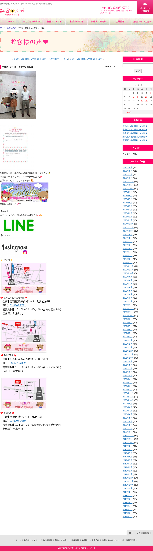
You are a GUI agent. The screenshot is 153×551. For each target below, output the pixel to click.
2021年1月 (127, 389)
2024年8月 (127, 238)
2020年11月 (128, 396)
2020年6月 (127, 414)
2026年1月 (127, 178)
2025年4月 (127, 210)
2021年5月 (127, 375)
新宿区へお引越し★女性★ (135, 140)
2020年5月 (127, 418)
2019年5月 (127, 460)
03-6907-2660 (18, 420)
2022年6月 (127, 329)
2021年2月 (127, 386)
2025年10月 (128, 188)
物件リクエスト (55, 21)
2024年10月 (128, 231)
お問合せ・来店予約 (142, 21)
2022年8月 (127, 322)
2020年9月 (127, 404)
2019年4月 (127, 464)
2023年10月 (128, 273)
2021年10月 (128, 358)
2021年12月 (128, 351)
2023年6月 (127, 287)
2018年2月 (127, 513)
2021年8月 (127, 365)
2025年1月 (127, 220)
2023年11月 (128, 270)
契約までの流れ (98, 21)
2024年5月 (127, 248)
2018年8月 (127, 492)
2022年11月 (128, 312)
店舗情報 (120, 21)
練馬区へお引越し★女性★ (135, 126)
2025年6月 (127, 202)
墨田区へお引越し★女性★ (135, 133)
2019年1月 (127, 474)
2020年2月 (127, 428)
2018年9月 (127, 488)
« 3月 (129, 112)
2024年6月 (127, 245)
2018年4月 (127, 506)
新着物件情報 (76, 21)
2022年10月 (128, 315)
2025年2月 (127, 217)
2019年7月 (127, 453)
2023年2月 (127, 301)
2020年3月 (127, 425)
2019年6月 (127, 457)
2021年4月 (127, 379)
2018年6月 (127, 499)
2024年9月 (127, 234)
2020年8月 (127, 407)
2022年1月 (127, 347)
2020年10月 (128, 400)
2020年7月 (127, 411)
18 (146, 100)
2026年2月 (127, 174)
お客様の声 (11, 28)
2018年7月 (127, 495)
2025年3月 (127, 213)
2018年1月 (127, 516)
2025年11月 (128, 185)
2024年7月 (127, 241)
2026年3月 (127, 171)
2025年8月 (127, 195)
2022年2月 (127, 344)
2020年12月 (128, 393)
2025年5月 (127, 206)
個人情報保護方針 (130, 540)
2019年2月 (127, 471)
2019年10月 (128, 442)
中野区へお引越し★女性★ (135, 129)
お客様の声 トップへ (58, 59)
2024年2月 (127, 259)
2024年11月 (128, 227)
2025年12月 (128, 181)
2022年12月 (128, 308)
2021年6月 (127, 372)
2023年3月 (127, 298)
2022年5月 (127, 333)
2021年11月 (128, 354)
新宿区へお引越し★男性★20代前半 (30, 59)
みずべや (12, 12)
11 (146, 97)
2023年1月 (127, 305)
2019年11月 (128, 439)
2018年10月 (128, 485)
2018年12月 (128, 478)
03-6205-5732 (18, 305)
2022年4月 (127, 336)
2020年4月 (127, 421)
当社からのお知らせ (33, 21)
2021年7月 (127, 368)
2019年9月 (127, 446)
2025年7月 (127, 199)
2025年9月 (127, 192)
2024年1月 (127, 262)
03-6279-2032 (18, 363)
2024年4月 (127, 252)
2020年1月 (127, 432)
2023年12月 (128, 266)
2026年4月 (127, 167)
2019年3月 (127, 467)
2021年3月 (127, 382)
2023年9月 (127, 277)
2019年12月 (128, 435)
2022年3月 (127, 340)
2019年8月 (127, 449)
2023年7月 (127, 284)
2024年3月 (127, 255)
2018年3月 (127, 509)
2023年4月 (127, 294)
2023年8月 (127, 280)
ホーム (11, 21)
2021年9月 (127, 361)
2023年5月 (127, 291)
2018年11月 (128, 481)
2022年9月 (127, 319)
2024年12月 (128, 224)
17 (142, 100)
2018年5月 (127, 502)
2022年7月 (127, 326)
